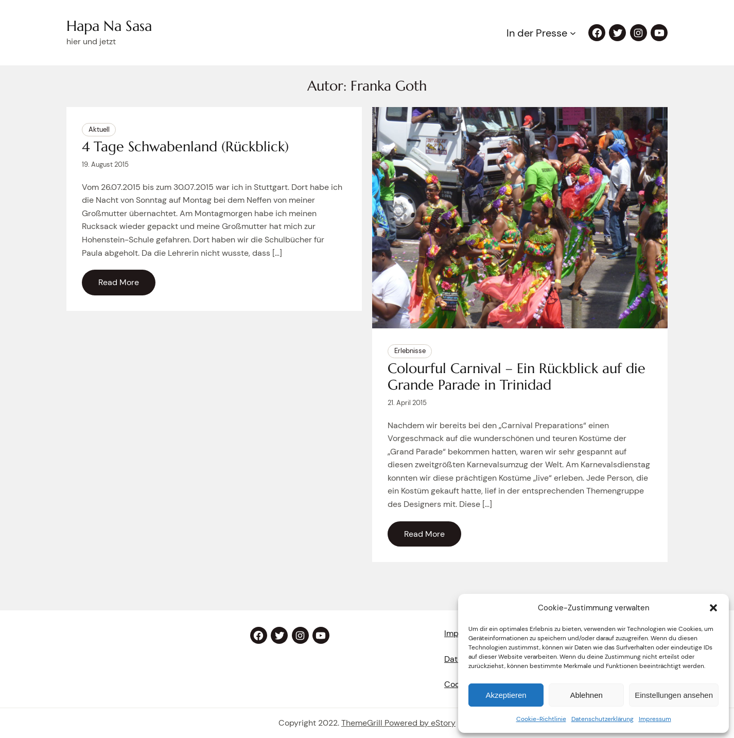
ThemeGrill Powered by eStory (398, 722)
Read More (118, 282)
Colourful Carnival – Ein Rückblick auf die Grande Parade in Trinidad (516, 377)
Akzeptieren (505, 695)
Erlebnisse (410, 350)
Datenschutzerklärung (602, 719)
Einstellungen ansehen (674, 695)
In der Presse (536, 33)
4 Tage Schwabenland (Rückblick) (185, 146)
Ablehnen (586, 695)
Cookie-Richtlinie (541, 719)
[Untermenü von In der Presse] (573, 33)
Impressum (655, 719)
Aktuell (99, 129)
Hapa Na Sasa (109, 26)
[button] (713, 608)
